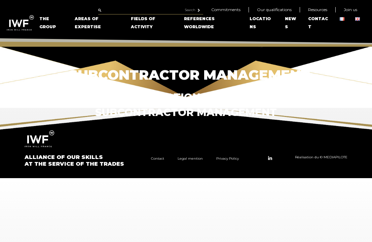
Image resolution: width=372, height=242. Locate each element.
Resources (317, 9)
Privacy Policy (227, 158)
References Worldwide (199, 22)
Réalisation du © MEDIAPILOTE (321, 157)
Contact (157, 158)
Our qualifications (274, 9)
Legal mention (190, 158)
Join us (350, 9)
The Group (47, 22)
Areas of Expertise (88, 22)
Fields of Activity (143, 22)
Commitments (225, 9)
